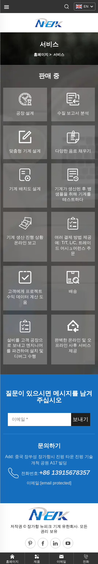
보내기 (80, 419)
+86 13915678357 (64, 472)
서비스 (58, 54)
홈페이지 (41, 54)
